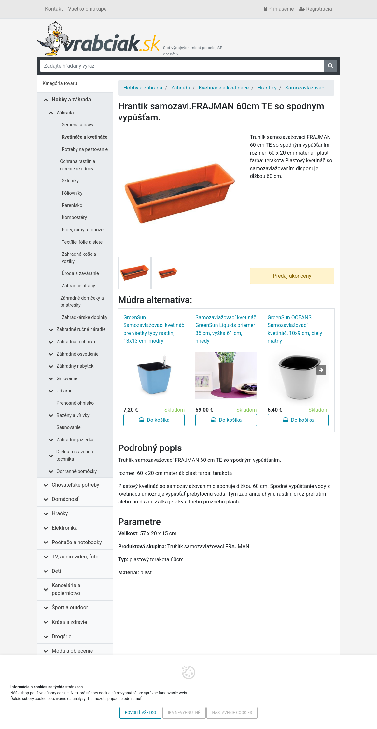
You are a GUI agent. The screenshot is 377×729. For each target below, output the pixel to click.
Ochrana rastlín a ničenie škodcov (77, 165)
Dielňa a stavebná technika (74, 455)
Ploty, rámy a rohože (83, 230)
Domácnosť (65, 499)
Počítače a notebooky (77, 542)
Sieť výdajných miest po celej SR (192, 50)
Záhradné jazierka (75, 440)
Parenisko (72, 205)
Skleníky (70, 181)
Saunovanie (69, 427)
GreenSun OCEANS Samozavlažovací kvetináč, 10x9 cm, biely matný (295, 329)
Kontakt (54, 9)
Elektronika (64, 528)
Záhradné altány (78, 286)
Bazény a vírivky (73, 415)
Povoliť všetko (140, 712)
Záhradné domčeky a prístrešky (82, 302)
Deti (56, 571)
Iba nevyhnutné (184, 712)
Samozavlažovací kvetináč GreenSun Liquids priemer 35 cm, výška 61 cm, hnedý (225, 329)
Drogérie (61, 636)
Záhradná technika (76, 342)
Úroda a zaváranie (80, 273)
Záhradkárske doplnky (85, 317)
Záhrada (65, 113)
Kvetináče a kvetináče (85, 137)
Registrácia (315, 9)
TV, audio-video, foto (75, 557)
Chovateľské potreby (75, 485)
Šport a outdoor (70, 607)
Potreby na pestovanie (85, 149)
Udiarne (65, 390)
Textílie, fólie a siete (82, 242)
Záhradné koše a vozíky (79, 258)
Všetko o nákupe (87, 9)
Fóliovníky (72, 193)
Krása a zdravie (69, 622)
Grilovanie (67, 378)
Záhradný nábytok (75, 366)
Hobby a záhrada (71, 99)
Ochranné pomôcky (77, 471)
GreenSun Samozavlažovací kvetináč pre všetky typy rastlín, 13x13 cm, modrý (153, 329)
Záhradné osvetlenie (78, 354)
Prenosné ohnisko (75, 403)
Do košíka (154, 420)
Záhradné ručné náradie (81, 329)
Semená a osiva (78, 125)
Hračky (60, 513)
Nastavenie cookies (232, 712)
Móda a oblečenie (72, 651)
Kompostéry (74, 217)
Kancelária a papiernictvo (66, 589)
